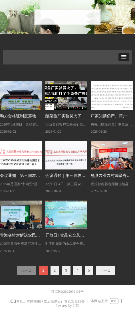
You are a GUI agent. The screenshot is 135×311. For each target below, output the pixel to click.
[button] (123, 57)
